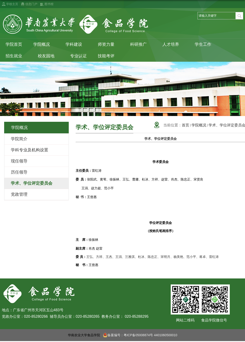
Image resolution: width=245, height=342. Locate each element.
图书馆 (49, 4)
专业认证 (78, 56)
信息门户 (31, 4)
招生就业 (16, 56)
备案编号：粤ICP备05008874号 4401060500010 (140, 335)
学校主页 (12, 4)
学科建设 (76, 44)
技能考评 (108, 56)
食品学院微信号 (214, 320)
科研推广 (140, 44)
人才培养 (173, 44)
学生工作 (205, 44)
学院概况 (43, 44)
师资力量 (108, 44)
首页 (185, 125)
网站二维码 (185, 320)
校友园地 (48, 56)
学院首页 (14, 44)
